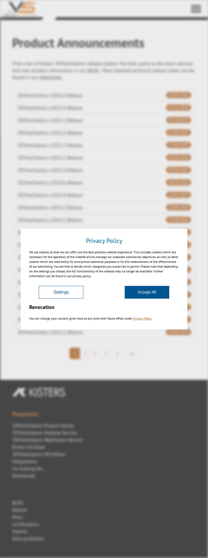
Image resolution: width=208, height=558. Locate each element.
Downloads (23, 476)
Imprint (19, 531)
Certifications (25, 524)
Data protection (28, 538)
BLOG (17, 503)
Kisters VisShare (28, 447)
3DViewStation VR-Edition (39, 454)
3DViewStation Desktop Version (44, 433)
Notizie (19, 510)
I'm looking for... (29, 468)
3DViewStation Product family (43, 425)
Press (17, 517)
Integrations (24, 461)
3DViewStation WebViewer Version (47, 440)
